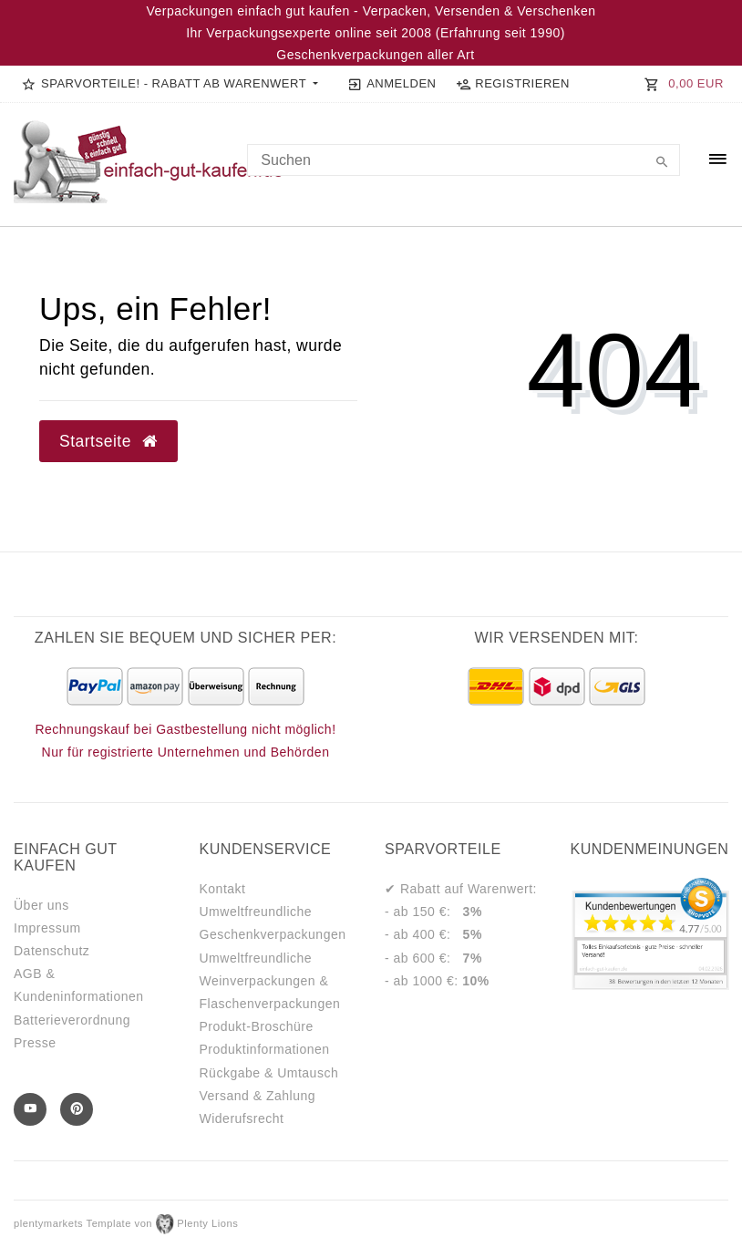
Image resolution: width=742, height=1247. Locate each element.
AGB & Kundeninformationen (79, 985)
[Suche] (661, 163)
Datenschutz (51, 950)
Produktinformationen (265, 1049)
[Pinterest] (76, 1109)
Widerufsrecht (242, 1118)
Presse (35, 1043)
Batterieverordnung (72, 1020)
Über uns (41, 905)
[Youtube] (30, 1109)
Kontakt (223, 888)
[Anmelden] (391, 84)
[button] (170, 84)
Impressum (47, 928)
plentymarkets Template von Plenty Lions (126, 1223)
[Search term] (463, 160)
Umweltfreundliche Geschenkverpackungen (273, 923)
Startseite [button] (108, 441)
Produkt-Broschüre (257, 1026)
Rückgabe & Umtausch (269, 1073)
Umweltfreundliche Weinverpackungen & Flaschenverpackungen (270, 981)
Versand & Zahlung (258, 1095)
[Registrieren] (512, 84)
